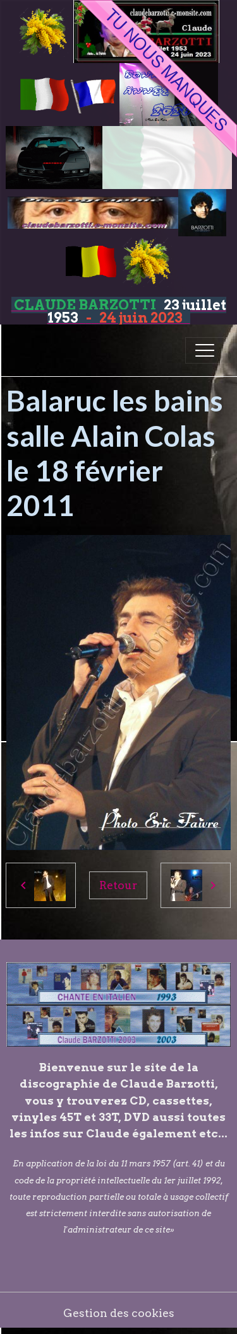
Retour (118, 885)
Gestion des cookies (118, 1313)
